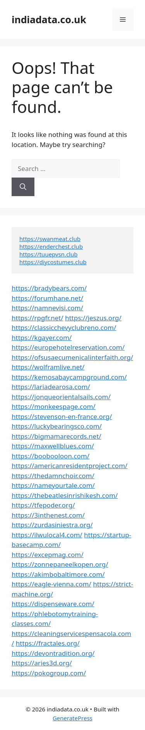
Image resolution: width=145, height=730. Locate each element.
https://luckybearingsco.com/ (57, 426)
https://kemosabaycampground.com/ (69, 377)
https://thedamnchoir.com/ (53, 475)
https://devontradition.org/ (53, 653)
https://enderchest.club (51, 246)
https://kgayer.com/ (42, 337)
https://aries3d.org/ (42, 662)
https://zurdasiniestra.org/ (52, 524)
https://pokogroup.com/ (49, 672)
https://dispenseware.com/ (53, 603)
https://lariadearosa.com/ (51, 386)
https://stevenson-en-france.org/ (62, 416)
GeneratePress (72, 718)
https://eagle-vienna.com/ (51, 584)
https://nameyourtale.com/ (53, 485)
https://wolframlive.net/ (48, 366)
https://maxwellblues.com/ (53, 445)
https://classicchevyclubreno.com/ (64, 327)
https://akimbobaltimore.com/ (58, 574)
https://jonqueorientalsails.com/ (61, 396)
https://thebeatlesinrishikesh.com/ (65, 495)
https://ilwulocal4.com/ (47, 534)
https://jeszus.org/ (93, 317)
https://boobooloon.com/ (50, 455)
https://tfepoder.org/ (43, 505)
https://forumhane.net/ (47, 298)
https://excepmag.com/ (48, 554)
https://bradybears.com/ (49, 288)
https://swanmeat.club (49, 239)
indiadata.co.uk (49, 19)
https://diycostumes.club (53, 262)
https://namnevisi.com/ (47, 307)
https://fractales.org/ (48, 643)
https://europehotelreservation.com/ (68, 347)
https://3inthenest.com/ (48, 515)
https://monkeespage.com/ (54, 406)
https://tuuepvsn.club (48, 254)
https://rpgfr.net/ (37, 317)
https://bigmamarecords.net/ (56, 436)
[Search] (23, 187)
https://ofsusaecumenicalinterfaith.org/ (72, 357)
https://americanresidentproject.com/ (70, 465)
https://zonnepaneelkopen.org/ (60, 564)
